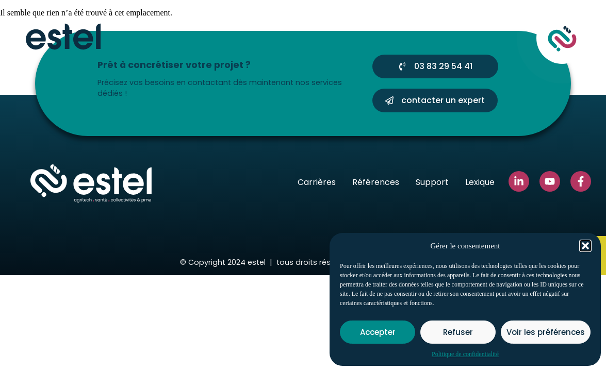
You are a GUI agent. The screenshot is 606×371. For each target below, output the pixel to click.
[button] (585, 246)
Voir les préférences (545, 332)
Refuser (458, 332)
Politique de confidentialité (465, 354)
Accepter (378, 332)
